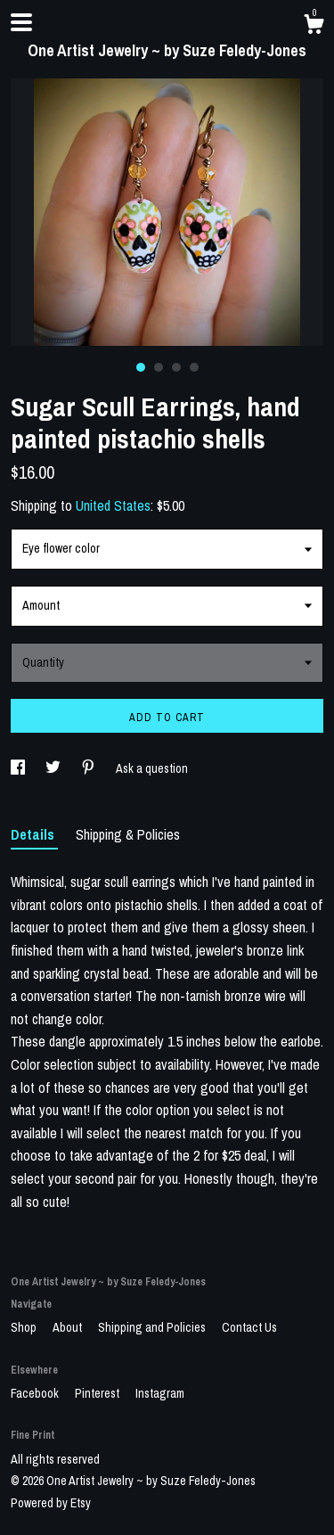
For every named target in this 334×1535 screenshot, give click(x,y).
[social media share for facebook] (19, 768)
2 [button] (158, 367)
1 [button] (140, 367)
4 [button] (194, 367)
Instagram (159, 1393)
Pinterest (98, 1393)
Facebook (36, 1393)
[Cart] (313, 26)
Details (34, 834)
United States (113, 505)
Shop (25, 1327)
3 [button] (176, 367)
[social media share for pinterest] (89, 768)
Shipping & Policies (128, 834)
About (69, 1327)
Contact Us (249, 1327)
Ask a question (152, 768)
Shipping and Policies (153, 1327)
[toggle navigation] (21, 22)
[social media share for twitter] (54, 768)
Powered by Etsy (51, 1503)
